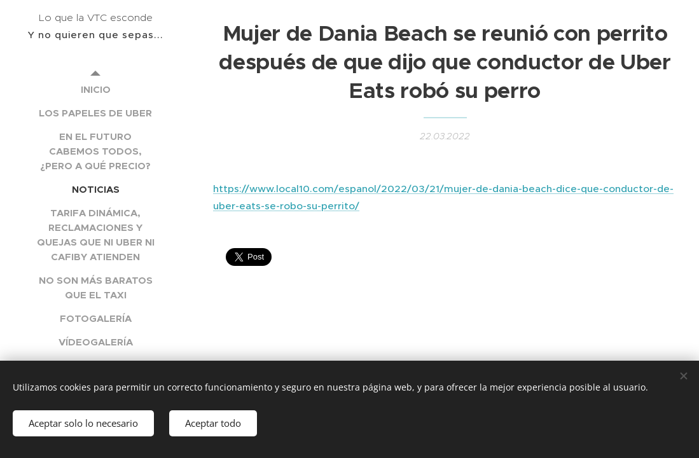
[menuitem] (95, 89)
